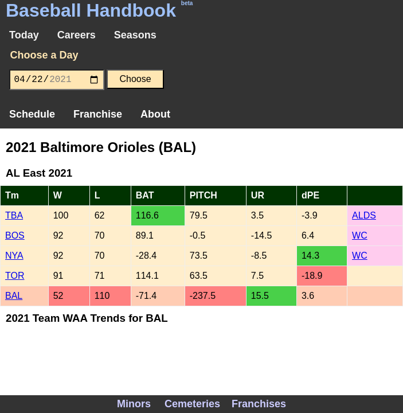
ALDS (364, 215)
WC (359, 235)
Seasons (135, 35)
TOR (14, 275)
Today (24, 35)
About (155, 114)
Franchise (97, 114)
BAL (13, 296)
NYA (14, 255)
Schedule (32, 114)
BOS (15, 235)
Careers (76, 35)
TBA (14, 215)
